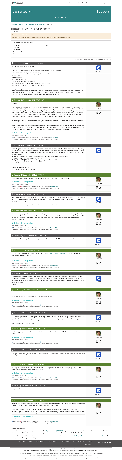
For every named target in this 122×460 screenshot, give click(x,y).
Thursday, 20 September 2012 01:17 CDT (29, 250)
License (89, 441)
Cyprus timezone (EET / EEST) (54, 431)
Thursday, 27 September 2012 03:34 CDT (29, 386)
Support (97, 3)
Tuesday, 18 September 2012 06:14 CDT (29, 211)
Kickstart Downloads (61, 17)
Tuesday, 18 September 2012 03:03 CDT (29, 100)
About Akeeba (40, 441)
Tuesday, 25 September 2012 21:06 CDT (29, 273)
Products (72, 3)
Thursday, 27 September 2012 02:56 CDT (29, 329)
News (30, 441)
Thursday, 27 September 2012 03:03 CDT (29, 350)
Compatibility (88, 444)
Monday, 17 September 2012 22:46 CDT (29, 63)
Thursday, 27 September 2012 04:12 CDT (29, 400)
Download (89, 3)
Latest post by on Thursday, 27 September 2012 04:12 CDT (93, 59)
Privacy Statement (78, 441)
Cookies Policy (65, 441)
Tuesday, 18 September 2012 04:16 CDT (29, 145)
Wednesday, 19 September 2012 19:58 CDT (30, 236)
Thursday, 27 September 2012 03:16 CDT (29, 364)
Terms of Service (52, 441)
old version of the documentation (56, 253)
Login (104, 3)
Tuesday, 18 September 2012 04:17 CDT (29, 175)
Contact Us (22, 441)
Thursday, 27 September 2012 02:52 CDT (29, 313)
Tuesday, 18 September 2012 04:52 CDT (29, 194)
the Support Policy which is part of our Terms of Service (90, 436)
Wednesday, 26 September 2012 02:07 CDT (30, 290)
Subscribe (81, 3)
